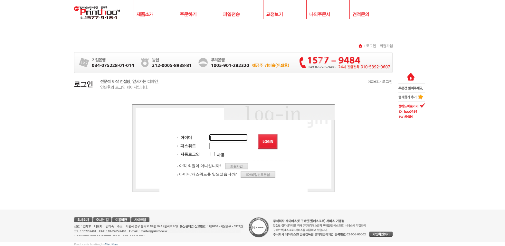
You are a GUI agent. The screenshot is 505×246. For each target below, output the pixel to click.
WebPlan (111, 244)
